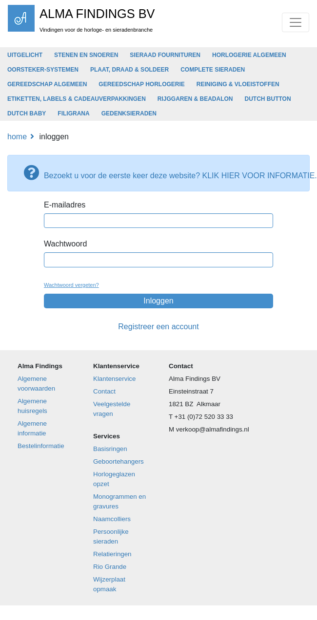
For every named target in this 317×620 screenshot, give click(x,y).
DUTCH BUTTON (267, 98)
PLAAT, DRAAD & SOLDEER (129, 69)
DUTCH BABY (26, 113)
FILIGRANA (73, 113)
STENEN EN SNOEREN (86, 55)
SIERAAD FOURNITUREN (165, 55)
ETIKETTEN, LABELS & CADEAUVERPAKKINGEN (76, 98)
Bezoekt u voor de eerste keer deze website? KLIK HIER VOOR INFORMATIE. (161, 172)
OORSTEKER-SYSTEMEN (43, 69)
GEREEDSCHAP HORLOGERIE (141, 84)
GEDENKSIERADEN (129, 113)
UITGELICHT (24, 55)
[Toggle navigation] (295, 22)
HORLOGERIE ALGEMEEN (249, 55)
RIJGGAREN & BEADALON (195, 98)
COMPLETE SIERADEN (212, 69)
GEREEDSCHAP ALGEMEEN (47, 84)
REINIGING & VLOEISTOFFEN (238, 84)
